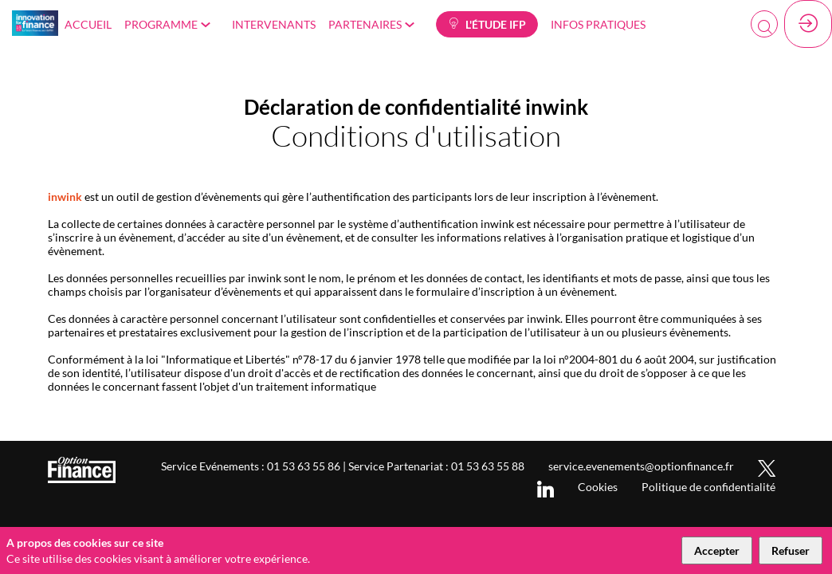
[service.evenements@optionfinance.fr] (641, 466)
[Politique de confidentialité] (708, 487)
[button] (487, 24)
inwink (65, 196)
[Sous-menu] (209, 25)
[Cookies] (598, 487)
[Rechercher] (764, 23)
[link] (88, 24)
